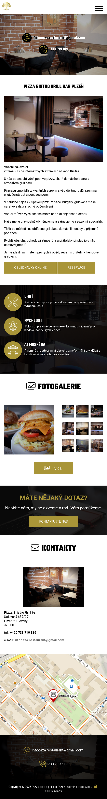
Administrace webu (79, 786)
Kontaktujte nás (53, 521)
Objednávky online (30, 268)
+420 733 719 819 (23, 633)
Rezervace (76, 268)
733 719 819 (59, 49)
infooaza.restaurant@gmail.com (59, 38)
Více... (58, 469)
